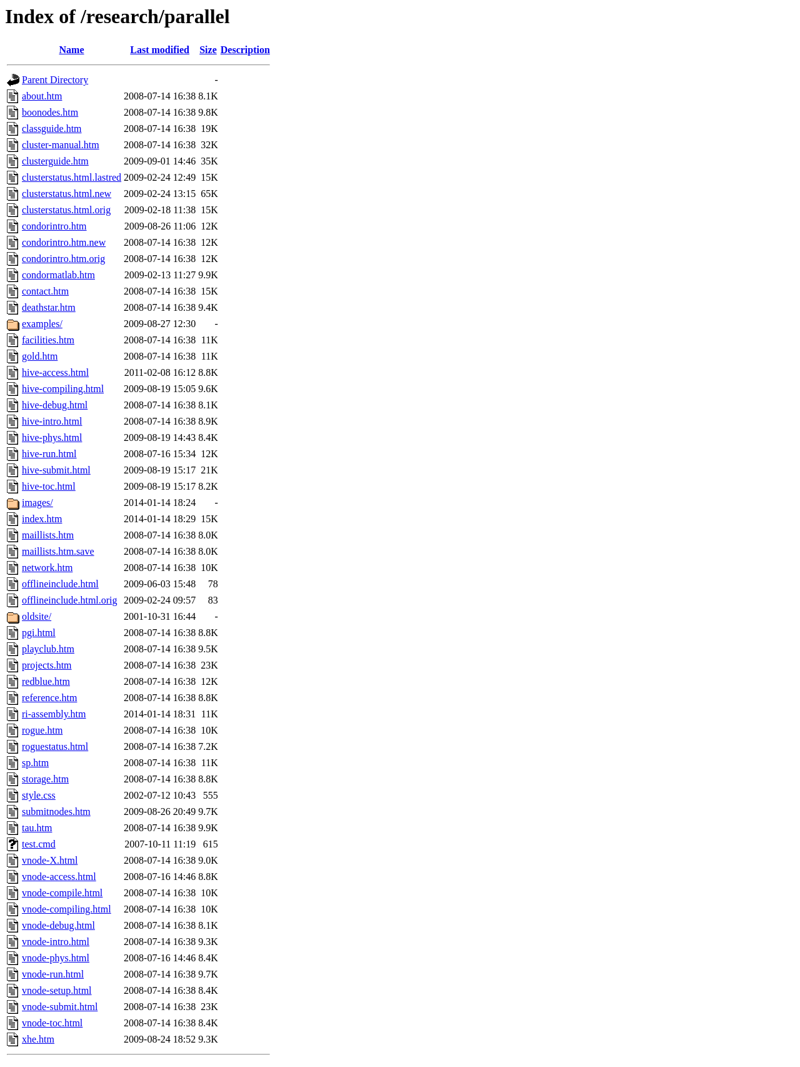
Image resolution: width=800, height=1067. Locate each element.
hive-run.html (49, 453)
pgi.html (39, 632)
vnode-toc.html (52, 1023)
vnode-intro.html (55, 941)
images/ (37, 502)
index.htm (42, 518)
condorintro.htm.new (64, 242)
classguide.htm (52, 128)
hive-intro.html (52, 421)
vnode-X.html (50, 860)
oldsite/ (36, 616)
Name (71, 49)
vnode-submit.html (60, 1006)
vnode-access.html (59, 876)
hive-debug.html (55, 405)
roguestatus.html (55, 746)
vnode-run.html (53, 974)
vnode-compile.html (62, 892)
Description (245, 49)
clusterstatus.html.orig (66, 210)
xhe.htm (38, 1039)
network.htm (47, 567)
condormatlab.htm (58, 275)
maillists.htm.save (58, 551)
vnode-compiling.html (66, 909)
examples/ (42, 323)
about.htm (42, 96)
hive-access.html (55, 372)
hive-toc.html (49, 486)
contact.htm (45, 291)
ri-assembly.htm (54, 714)
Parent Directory (55, 79)
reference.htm (49, 697)
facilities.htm (48, 340)
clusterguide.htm (55, 161)
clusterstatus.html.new (66, 193)
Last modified (159, 49)
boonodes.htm (50, 112)
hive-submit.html (56, 470)
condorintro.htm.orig (63, 258)
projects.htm (47, 665)
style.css (39, 795)
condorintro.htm (54, 226)
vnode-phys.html (55, 958)
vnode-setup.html (57, 990)
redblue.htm (46, 681)
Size (208, 49)
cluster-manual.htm (60, 144)
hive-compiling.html (63, 388)
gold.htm (40, 356)
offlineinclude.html (60, 584)
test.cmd (39, 844)
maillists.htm (48, 535)
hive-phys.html (52, 437)
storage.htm (45, 779)
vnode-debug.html (58, 925)
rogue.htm (42, 730)
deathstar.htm (49, 307)
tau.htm (37, 827)
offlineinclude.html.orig (70, 600)
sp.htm (35, 762)
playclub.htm (48, 649)
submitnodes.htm (56, 811)
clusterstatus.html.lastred (71, 177)
